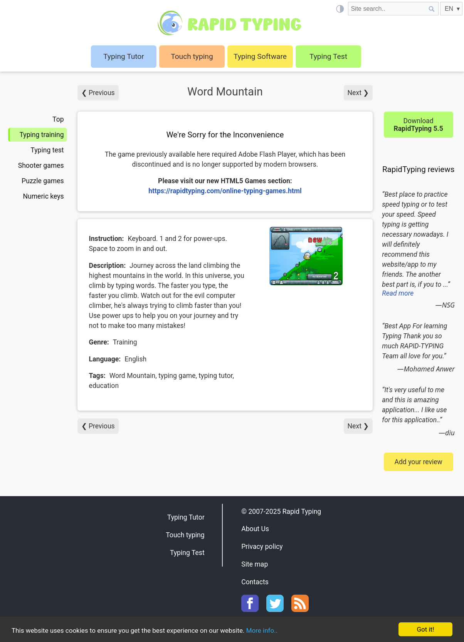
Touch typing (192, 56)
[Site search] (386, 8)
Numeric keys (43, 196)
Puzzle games (43, 181)
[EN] (451, 8)
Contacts (255, 582)
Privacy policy (261, 546)
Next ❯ (358, 93)
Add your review (418, 462)
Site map (254, 564)
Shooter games (41, 165)
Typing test (47, 150)
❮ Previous (98, 93)
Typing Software (260, 56)
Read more (398, 293)
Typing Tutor (186, 517)
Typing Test (328, 56)
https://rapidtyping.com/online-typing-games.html (225, 191)
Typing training (41, 135)
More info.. (261, 630)
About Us (255, 529)
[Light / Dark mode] (339, 8)
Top (58, 119)
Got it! (425, 629)
